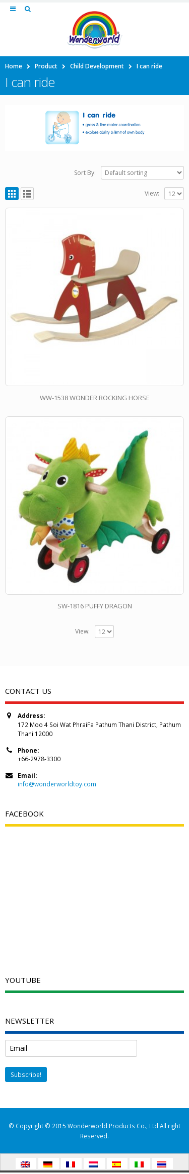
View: (152, 193)
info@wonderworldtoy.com (57, 784)
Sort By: (85, 172)
